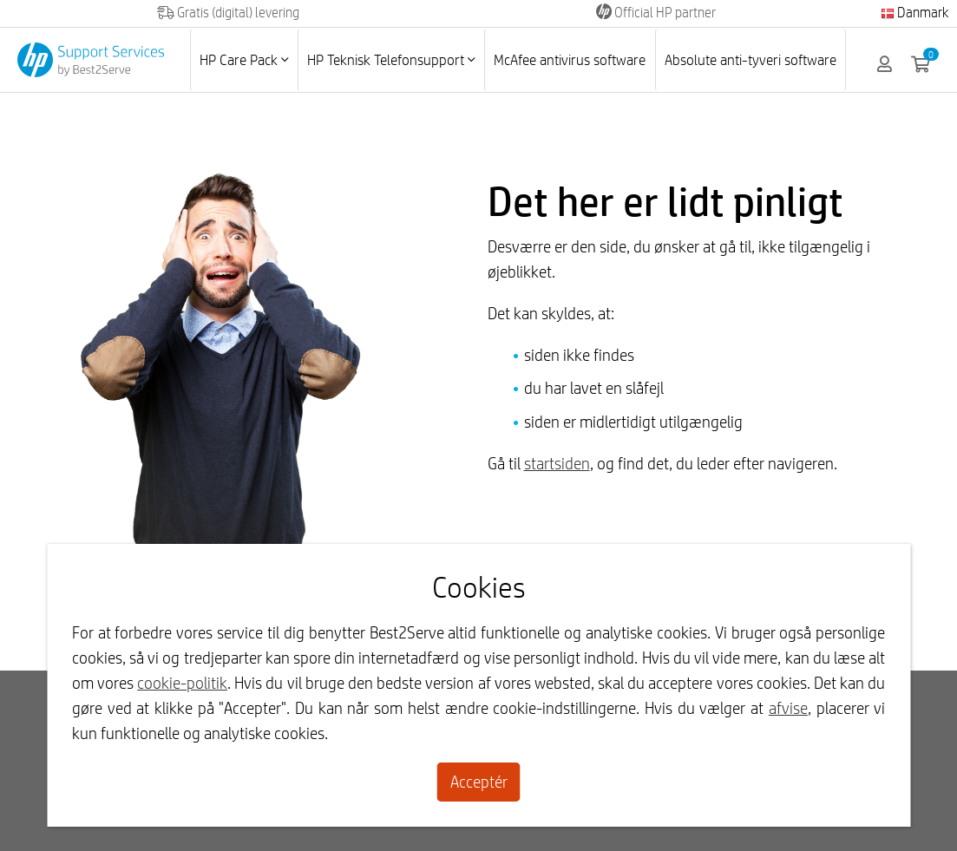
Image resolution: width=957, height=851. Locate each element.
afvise (788, 707)
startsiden (557, 463)
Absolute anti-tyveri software (750, 59)
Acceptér (479, 781)
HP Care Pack (244, 59)
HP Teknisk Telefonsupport (391, 59)
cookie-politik (182, 682)
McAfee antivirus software (570, 59)
